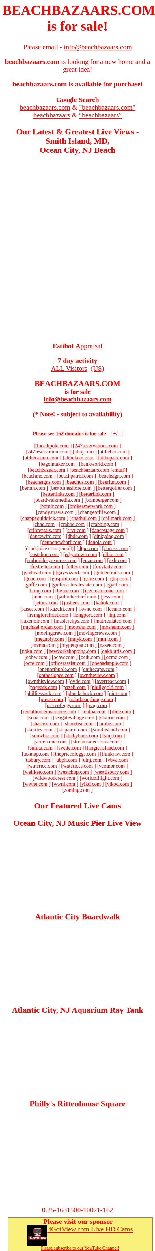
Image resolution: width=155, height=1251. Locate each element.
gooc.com (35, 578)
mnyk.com (81, 639)
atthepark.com (114, 458)
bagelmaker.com (57, 464)
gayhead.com (37, 572)
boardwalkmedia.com (57, 500)
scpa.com (38, 717)
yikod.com (118, 784)
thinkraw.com (116, 754)
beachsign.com (114, 476)
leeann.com (119, 609)
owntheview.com (97, 675)
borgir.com (52, 506)
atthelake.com (78, 458)
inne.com (43, 597)
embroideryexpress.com (51, 560)
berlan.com (33, 488)
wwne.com (36, 784)
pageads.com (43, 687)
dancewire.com (45, 536)
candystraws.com (56, 512)
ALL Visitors (69, 368)
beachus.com (80, 482)
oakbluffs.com (117, 651)
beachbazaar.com (47, 470)
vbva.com (117, 760)
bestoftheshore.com (71, 488)
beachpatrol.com (76, 476)
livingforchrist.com (48, 615)
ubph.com (66, 760)
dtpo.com (88, 548)
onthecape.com (98, 669)
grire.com (94, 578)
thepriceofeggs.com (75, 754)
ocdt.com (90, 657)
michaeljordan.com (43, 627)
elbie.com (113, 554)
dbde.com (78, 536)
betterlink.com (96, 494)
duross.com (116, 548)
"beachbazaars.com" (107, 107)
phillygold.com (108, 687)
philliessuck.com (44, 693)
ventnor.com (111, 766)
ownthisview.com (46, 681)
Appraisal (89, 346)
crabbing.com (105, 524)
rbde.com (121, 711)
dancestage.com (108, 530)
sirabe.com (109, 723)
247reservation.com (47, 452)
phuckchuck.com (85, 693)
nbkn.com (32, 651)
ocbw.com (63, 657)
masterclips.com (72, 621)
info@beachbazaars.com (77, 399)
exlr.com (118, 560)
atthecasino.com (41, 458)
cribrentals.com (45, 530)
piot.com (118, 693)
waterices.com (78, 766)
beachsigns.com (44, 482)
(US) (97, 368)
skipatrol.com (73, 730)
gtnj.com (119, 578)
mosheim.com (116, 627)
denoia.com (100, 542)
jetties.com (46, 603)
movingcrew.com (54, 633)
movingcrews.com (98, 633)
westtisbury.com (112, 772)
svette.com (70, 748)
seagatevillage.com (74, 717)
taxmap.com (36, 754)
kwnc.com (91, 609)
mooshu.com (82, 627)
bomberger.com (102, 500)
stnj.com (113, 736)
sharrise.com (46, 723)
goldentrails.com (112, 572)
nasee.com (111, 645)
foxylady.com (108, 566)
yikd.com (91, 784)
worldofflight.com (100, 778)
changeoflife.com (98, 512)
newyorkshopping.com (72, 651)
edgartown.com (81, 554)
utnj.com (92, 760)
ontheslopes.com (56, 675)
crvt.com (76, 530)
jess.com (111, 597)
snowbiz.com (45, 736)
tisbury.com (38, 760)
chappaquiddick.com (43, 518)
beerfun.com (113, 482)
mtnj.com (108, 639)
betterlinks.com (59, 494)
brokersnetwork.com (91, 506)
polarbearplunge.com (91, 699)
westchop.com (74, 772)
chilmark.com (117, 518)
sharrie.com (112, 717)
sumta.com (41, 748)
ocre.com (34, 663)
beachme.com (38, 476)
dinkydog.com (109, 536)
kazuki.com (62, 609)
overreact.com (111, 681)
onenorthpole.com (58, 669)
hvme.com (68, 591)
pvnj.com (97, 705)
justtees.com (76, 603)
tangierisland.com (105, 748)
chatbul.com (84, 518)
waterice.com (43, 766)
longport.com (88, 615)
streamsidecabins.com (95, 742)
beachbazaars (51, 115)
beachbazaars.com (45, 107)
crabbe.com (73, 524)
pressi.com (52, 699)
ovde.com (80, 681)
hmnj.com (40, 591)
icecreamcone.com (104, 591)
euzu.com (93, 560)
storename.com (51, 742)
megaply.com (50, 639)
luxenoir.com (35, 621)
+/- (116, 433)
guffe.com (36, 585)
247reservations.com (96, 446)
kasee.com (33, 609)
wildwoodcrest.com (54, 778)
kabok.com (107, 603)
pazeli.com (74, 687)
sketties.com (39, 730)
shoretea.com (78, 723)
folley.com (77, 566)
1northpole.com (52, 446)
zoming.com (77, 790)
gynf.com (118, 585)
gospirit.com (65, 578)
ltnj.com (117, 615)
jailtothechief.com (77, 597)
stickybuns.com (82, 736)
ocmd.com (117, 657)
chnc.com (45, 524)
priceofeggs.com (64, 705)
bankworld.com (97, 464)
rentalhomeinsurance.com (49, 711)
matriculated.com (114, 621)
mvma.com (43, 645)
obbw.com (36, 657)
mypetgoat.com (77, 645)
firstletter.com (45, 566)
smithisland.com (110, 730)
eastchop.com (44, 554)
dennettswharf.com (61, 542)
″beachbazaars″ (100, 115)
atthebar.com (113, 452)
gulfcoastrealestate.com (77, 585)
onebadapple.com (110, 663)
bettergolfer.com (115, 488)
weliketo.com (39, 772)
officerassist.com (68, 663)
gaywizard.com (73, 572)
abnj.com (84, 452)
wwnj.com (64, 784)
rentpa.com (93, 711)
